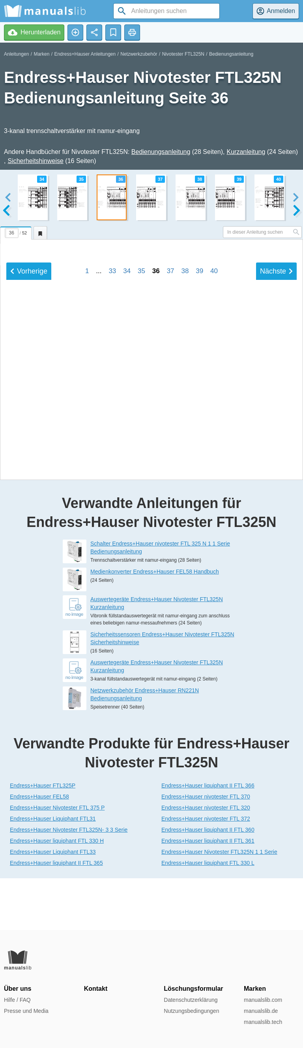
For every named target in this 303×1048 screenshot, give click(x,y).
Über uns (17, 988)
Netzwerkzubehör (138, 54)
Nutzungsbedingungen (191, 1011)
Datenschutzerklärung (190, 1000)
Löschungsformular (193, 988)
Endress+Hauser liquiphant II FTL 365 (56, 914)
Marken (41, 54)
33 (112, 480)
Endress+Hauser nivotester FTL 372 (205, 870)
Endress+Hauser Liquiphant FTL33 (53, 903)
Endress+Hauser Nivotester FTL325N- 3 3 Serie (68, 881)
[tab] (17, 231)
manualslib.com (263, 1000)
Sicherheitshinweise (35, 160)
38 (185, 480)
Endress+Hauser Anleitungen (85, 54)
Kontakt (96, 988)
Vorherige (28, 481)
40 (214, 480)
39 (199, 480)
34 (127, 480)
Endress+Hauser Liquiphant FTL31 (53, 870)
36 (156, 480)
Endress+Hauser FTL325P (42, 837)
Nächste (276, 481)
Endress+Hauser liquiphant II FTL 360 (207, 881)
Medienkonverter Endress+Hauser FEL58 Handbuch (154, 623)
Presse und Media (26, 1011)
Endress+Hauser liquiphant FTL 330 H (57, 892)
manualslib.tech (263, 1022)
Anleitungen (16, 54)
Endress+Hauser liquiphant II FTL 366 (207, 837)
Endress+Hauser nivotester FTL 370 (205, 848)
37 (170, 480)
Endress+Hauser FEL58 (39, 848)
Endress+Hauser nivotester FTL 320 (205, 859)
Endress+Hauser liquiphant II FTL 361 (207, 892)
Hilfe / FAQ (17, 1000)
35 (141, 480)
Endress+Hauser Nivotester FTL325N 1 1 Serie (219, 903)
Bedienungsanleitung (231, 54)
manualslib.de (261, 1011)
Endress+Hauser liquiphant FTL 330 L (207, 914)
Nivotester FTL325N (183, 54)
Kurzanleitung (245, 151)
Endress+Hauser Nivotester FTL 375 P (57, 859)
